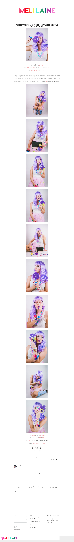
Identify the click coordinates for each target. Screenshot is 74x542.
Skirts (34, 457)
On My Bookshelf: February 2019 (35, 517)
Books (31, 515)
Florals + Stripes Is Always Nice (35, 521)
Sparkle (37, 457)
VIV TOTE (30, 440)
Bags (23, 457)
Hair (25, 457)
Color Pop (52, 520)
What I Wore (41, 457)
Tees (51, 517)
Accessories (15, 457)
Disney (48, 520)
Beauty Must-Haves (33, 526)
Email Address (16, 515)
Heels (28, 457)
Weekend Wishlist (50, 522)
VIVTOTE (30, 68)
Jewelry (31, 457)
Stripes (58, 517)
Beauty (31, 524)
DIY (55, 522)
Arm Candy (20, 457)
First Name (16, 518)
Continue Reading (33, 518)
